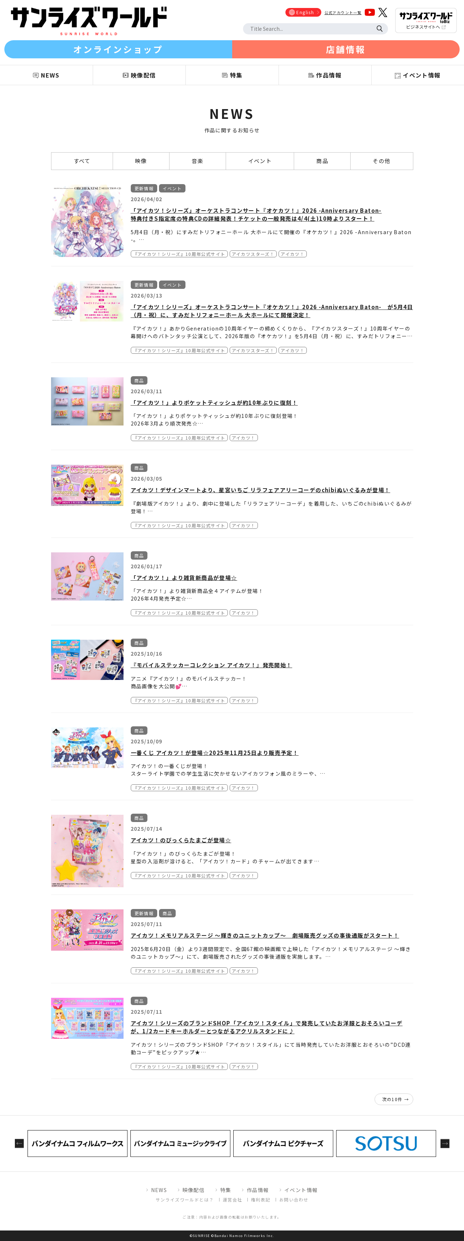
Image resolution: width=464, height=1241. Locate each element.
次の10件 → (395, 1099)
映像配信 (194, 1190)
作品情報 (258, 1190)
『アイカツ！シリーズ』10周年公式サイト (179, 254)
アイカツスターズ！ (253, 254)
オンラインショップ (118, 49)
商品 (322, 161)
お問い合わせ (293, 1199)
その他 (381, 161)
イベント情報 (301, 1190)
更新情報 (144, 188)
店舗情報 (346, 49)
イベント (260, 161)
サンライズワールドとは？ (185, 1199)
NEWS (159, 1190)
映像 (141, 161)
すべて (82, 161)
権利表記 (261, 1199)
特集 (225, 1190)
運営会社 (232, 1199)
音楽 (198, 161)
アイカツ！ (293, 254)
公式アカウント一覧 (343, 12)
